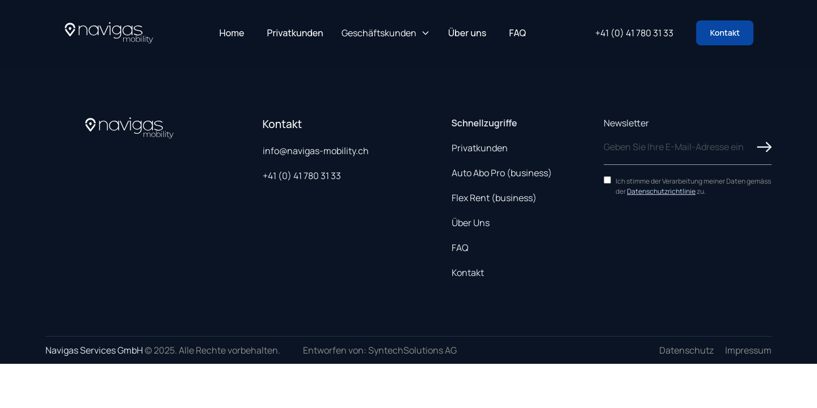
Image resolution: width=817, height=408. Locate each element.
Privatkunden (295, 33)
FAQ (517, 33)
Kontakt (725, 32)
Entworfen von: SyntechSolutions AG (380, 350)
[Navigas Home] (109, 33)
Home (232, 33)
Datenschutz (686, 350)
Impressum (748, 350)
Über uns (467, 33)
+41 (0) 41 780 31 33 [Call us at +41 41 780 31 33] (634, 33)
